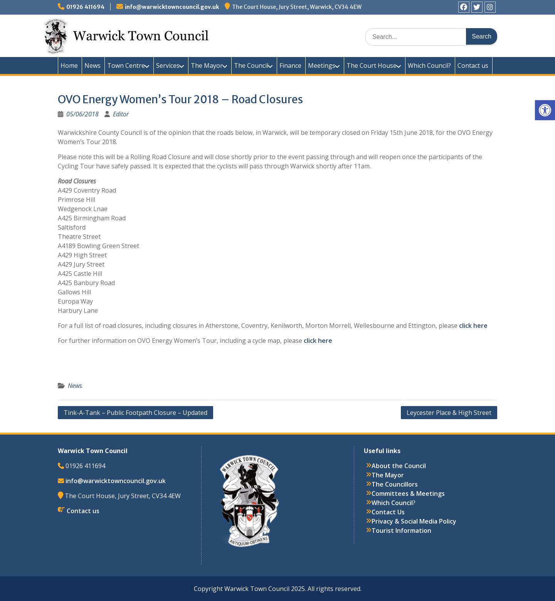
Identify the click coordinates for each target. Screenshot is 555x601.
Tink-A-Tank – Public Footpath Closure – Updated (135, 412)
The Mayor (207, 65)
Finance (290, 65)
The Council (251, 65)
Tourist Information (401, 530)
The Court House (371, 65)
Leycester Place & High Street (449, 412)
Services (168, 65)
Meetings (321, 65)
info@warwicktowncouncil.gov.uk (172, 6)
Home (69, 65)
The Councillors (395, 484)
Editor (121, 114)
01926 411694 (85, 6)
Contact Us (388, 512)
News (92, 65)
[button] (545, 110)
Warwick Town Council (196, 34)
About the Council (399, 466)
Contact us (472, 65)
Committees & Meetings (408, 493)
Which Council (392, 503)
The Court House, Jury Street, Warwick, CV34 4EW (297, 6)
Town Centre (126, 65)
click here (473, 325)
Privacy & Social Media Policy (414, 521)
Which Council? (429, 65)
